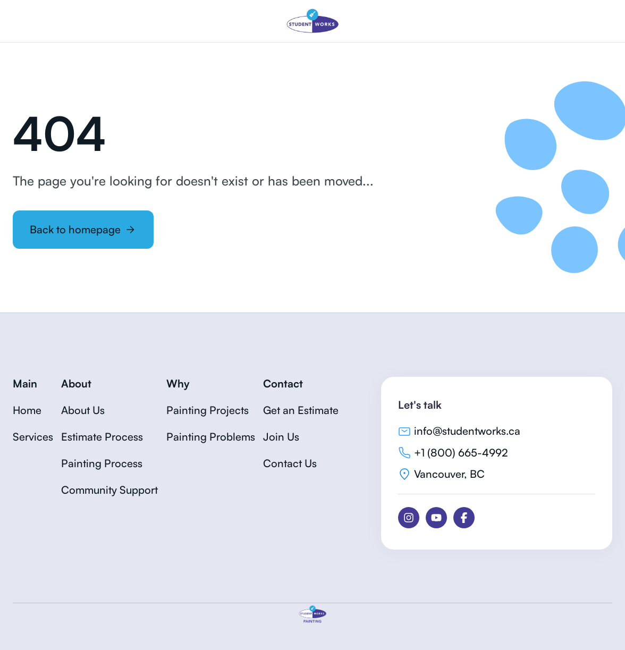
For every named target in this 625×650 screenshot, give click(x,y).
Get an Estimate (301, 410)
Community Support (109, 489)
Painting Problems (210, 436)
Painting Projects (207, 410)
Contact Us (290, 463)
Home (27, 410)
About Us (83, 410)
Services (33, 436)
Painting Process (101, 463)
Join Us (281, 436)
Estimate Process (102, 436)
